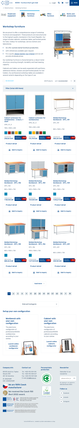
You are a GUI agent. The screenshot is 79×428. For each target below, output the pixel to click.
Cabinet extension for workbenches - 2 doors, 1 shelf (13, 119)
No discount (10, 81)
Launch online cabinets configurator (51, 344)
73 (61, 294)
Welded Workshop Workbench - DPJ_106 (37, 243)
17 (31, 294)
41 (44, 294)
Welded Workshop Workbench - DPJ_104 (61, 182)
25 (35, 294)
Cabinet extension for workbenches (37, 119)
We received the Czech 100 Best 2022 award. (21, 393)
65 (57, 294)
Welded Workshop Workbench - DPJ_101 (61, 119)
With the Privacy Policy (66, 384)
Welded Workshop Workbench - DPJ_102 (12, 182)
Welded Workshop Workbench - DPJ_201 (61, 243)
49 (48, 294)
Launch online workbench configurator (13, 346)
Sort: (63, 81)
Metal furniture (8, 8)
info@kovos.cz (31, 378)
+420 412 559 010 (30, 372)
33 (39, 294)
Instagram (64, 401)
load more (40, 283)
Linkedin (64, 397)
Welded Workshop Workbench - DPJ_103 (37, 182)
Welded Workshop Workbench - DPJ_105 (12, 243)
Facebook (64, 393)
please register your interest (25, 54)
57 (53, 294)
